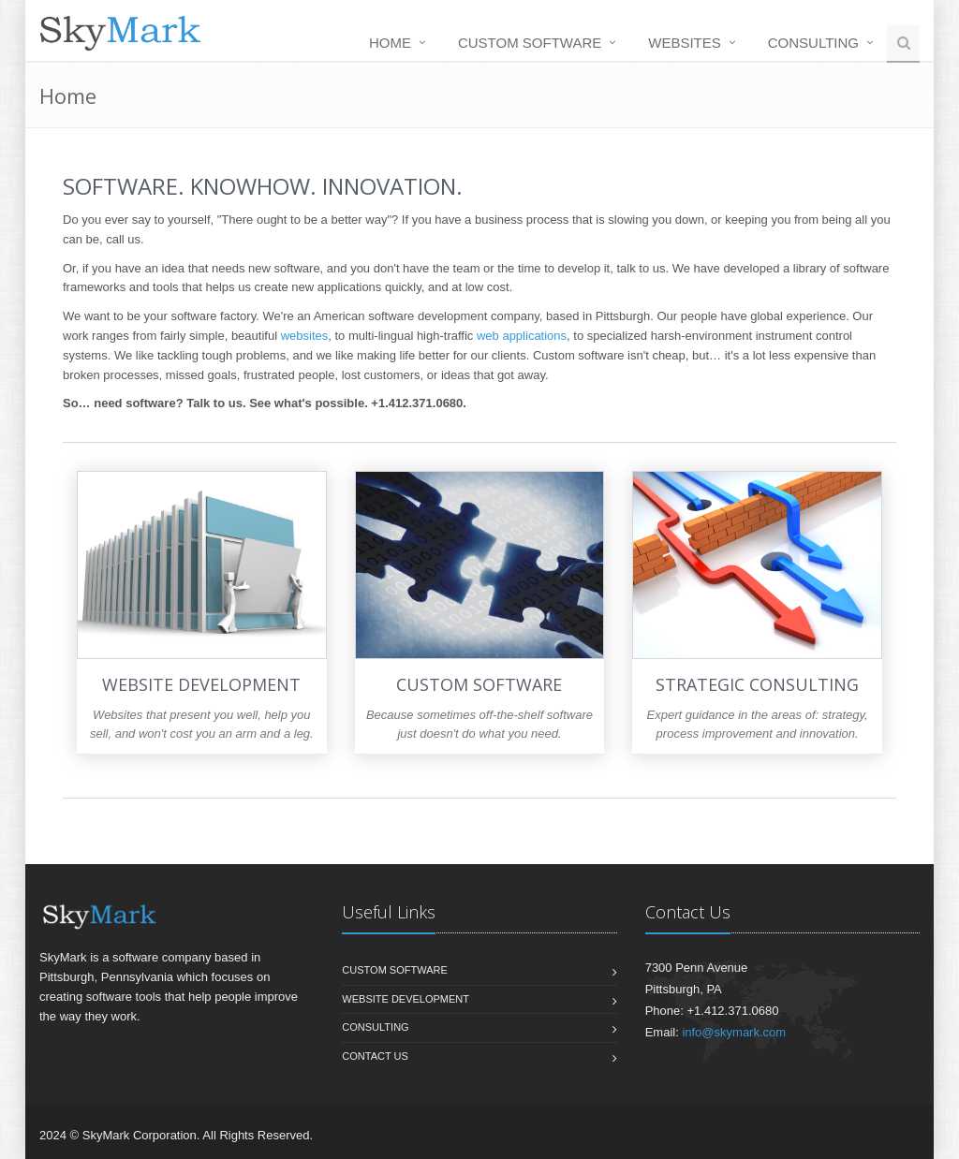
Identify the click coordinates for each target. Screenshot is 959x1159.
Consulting (813, 43)
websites (305, 336)
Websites (684, 43)
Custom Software (529, 43)
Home (390, 43)
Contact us (375, 1056)
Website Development (405, 999)
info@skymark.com (734, 1032)
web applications (522, 336)
